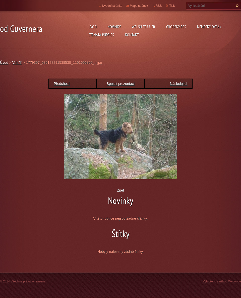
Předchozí (62, 84)
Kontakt (132, 34)
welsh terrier (143, 26)
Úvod (92, 26)
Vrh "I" (17, 63)
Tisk (172, 6)
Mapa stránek (139, 6)
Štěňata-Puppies (101, 34)
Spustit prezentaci (120, 84)
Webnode (234, 281)
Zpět (120, 190)
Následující (178, 84)
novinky (114, 26)
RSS (159, 6)
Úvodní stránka (112, 6)
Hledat (236, 6)
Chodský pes (176, 26)
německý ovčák (209, 26)
